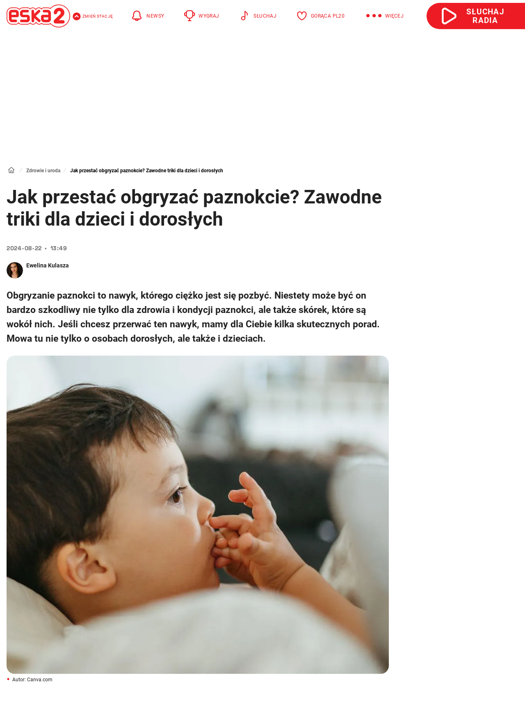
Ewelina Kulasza (47, 265)
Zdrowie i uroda (43, 171)
